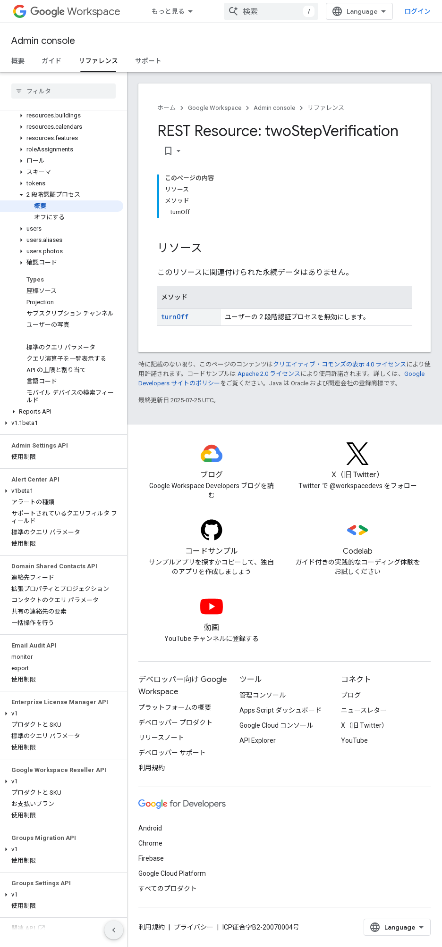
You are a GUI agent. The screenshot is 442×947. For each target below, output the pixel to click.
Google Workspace (214, 107)
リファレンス (325, 107)
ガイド (51, 61)
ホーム (166, 107)
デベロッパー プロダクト (175, 722)
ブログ (351, 695)
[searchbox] (63, 91)
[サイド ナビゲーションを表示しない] (113, 930)
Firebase (151, 858)
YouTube (354, 740)
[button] (61, 115)
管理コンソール (262, 695)
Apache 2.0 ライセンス (269, 373)
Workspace (75, 11)
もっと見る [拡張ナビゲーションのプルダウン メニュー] (168, 11)
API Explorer (257, 740)
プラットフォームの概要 (174, 707)
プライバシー (193, 927)
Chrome (150, 843)
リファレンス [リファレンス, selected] (98, 61)
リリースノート (161, 737)
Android (150, 828)
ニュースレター (364, 710)
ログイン (417, 11)
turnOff (174, 316)
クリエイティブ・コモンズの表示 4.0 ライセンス (339, 364)
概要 (18, 61)
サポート (148, 61)
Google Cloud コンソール (276, 725)
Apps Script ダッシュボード (280, 710)
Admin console (43, 41)
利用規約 (151, 768)
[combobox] (271, 11)
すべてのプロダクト (167, 888)
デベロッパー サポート (172, 752)
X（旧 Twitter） (364, 725)
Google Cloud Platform (172, 873)
